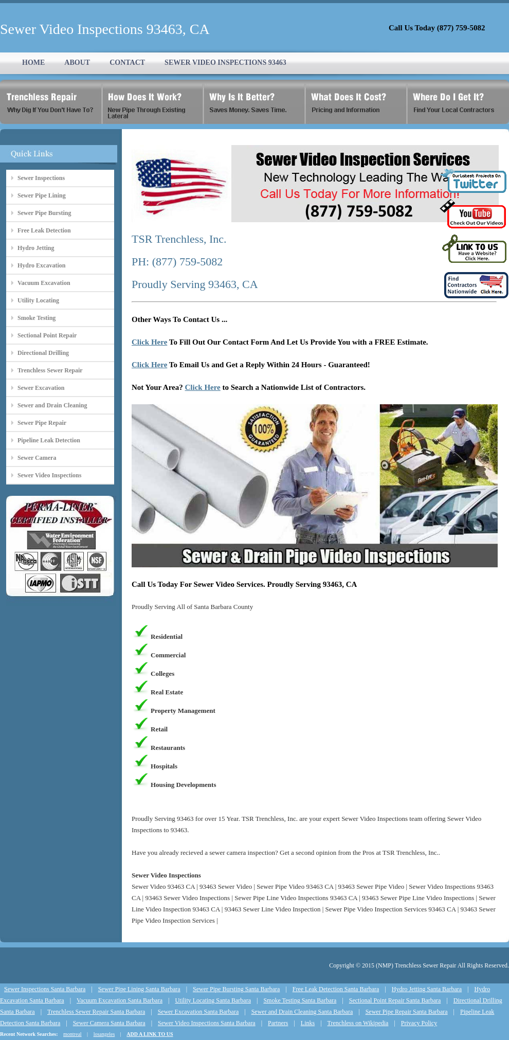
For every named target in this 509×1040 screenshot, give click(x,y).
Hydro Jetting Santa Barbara (427, 989)
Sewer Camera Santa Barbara (109, 1023)
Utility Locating (38, 300)
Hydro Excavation (41, 265)
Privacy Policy (419, 1023)
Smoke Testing (36, 317)
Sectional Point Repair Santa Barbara (395, 1000)
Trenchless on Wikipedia (358, 1023)
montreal (72, 1034)
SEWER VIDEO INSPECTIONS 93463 (225, 62)
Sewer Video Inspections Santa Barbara (207, 1023)
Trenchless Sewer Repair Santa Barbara (96, 1011)
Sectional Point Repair (47, 335)
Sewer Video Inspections (49, 475)
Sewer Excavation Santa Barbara (198, 1011)
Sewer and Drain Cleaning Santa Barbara (302, 1011)
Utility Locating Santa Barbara (213, 1000)
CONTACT (127, 62)
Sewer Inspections (41, 178)
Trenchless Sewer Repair (50, 370)
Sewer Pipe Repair (41, 422)
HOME (33, 62)
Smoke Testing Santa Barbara (299, 1000)
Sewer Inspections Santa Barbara (44, 989)
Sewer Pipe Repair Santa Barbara (407, 1011)
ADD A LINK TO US (149, 1034)
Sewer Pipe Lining (41, 195)
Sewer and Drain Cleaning (52, 405)
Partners (278, 1023)
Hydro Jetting (35, 248)
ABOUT (77, 62)
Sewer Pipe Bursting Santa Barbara (236, 989)
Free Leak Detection (44, 230)
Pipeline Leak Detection (48, 440)
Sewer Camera (36, 457)
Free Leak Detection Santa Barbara (336, 989)
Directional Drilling (43, 352)
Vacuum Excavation (43, 282)
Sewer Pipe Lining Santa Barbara (139, 989)
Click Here (149, 342)
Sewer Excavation (40, 387)
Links (308, 1023)
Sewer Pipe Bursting (44, 213)
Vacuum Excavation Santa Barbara (119, 1000)
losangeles (104, 1034)
